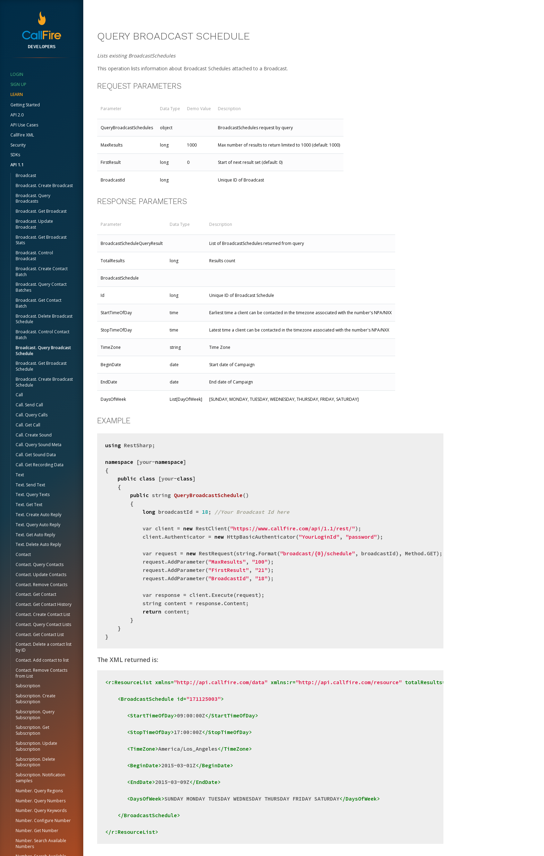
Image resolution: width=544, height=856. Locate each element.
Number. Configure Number (43, 820)
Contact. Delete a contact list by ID (43, 647)
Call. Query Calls (32, 415)
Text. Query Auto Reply (38, 525)
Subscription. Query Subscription (35, 715)
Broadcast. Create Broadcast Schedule (44, 382)
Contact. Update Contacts (41, 574)
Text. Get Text (29, 505)
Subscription (28, 686)
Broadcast (26, 175)
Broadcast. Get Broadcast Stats (41, 240)
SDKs (15, 155)
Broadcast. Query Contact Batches (41, 287)
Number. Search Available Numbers (41, 843)
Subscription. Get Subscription (32, 730)
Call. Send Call (29, 405)
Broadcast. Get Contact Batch (38, 303)
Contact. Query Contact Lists (43, 624)
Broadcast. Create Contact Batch (42, 271)
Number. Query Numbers (41, 801)
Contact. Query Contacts (39, 564)
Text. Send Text (30, 485)
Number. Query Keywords (41, 810)
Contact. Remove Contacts (41, 585)
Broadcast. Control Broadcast (34, 256)
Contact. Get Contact (36, 594)
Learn (16, 94)
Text (20, 475)
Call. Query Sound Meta (38, 445)
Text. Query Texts (33, 494)
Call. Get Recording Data (39, 465)
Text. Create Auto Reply (38, 515)
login (16, 74)
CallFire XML (22, 135)
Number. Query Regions (39, 791)
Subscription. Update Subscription (36, 746)
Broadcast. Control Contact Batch (42, 335)
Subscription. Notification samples (40, 778)
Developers (42, 46)
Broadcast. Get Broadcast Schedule (41, 366)
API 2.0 (17, 115)
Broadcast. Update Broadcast (34, 224)
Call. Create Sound (34, 435)
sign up (18, 84)
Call (19, 395)
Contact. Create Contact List (43, 614)
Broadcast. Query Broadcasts (33, 198)
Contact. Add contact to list (42, 660)
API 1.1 (17, 165)
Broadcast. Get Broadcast (41, 211)
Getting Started (25, 105)
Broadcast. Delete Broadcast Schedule (44, 319)
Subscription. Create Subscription (36, 699)
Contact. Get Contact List (40, 634)
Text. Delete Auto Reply (38, 544)
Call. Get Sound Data (36, 455)
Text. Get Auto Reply (35, 535)
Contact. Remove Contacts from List (41, 673)
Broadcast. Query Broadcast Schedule (43, 350)
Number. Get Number (37, 830)
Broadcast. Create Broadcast (44, 185)
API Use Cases (24, 125)
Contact (23, 554)
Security (18, 145)
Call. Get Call (28, 425)
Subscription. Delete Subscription (35, 762)
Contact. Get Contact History (43, 604)
